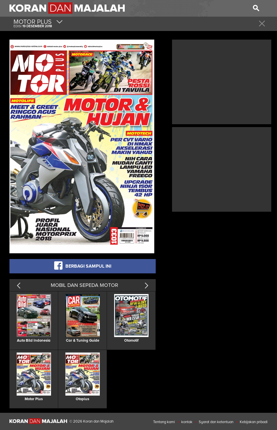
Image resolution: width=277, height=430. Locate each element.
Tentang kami (164, 422)
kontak (186, 422)
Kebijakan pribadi (254, 422)
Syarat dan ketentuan (216, 422)
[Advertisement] (221, 81)
